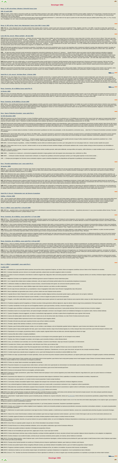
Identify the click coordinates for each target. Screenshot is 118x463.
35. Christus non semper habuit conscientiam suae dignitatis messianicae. (22, 362)
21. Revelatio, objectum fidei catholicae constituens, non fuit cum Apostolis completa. (24, 323)
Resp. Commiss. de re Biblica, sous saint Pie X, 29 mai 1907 (20, 241)
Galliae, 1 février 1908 (8, 196)
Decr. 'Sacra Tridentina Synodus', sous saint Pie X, (17, 113)
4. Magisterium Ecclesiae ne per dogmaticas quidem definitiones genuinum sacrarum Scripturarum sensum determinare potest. (35, 278)
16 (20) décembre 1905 (8, 116)
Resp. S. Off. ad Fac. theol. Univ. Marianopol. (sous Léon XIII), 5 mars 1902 (25, 25)
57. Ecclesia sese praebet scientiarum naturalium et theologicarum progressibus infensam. (26, 428)
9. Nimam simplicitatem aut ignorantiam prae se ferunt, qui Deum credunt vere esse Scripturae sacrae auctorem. (31, 291)
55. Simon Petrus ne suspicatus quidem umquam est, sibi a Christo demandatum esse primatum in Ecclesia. (30, 423)
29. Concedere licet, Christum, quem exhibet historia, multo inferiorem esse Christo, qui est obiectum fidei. (29, 344)
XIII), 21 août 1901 (6, 11)
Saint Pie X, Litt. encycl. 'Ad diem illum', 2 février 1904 (18, 74)
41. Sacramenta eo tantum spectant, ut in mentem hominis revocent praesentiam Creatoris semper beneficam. (30, 379)
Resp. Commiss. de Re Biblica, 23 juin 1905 (15, 101)
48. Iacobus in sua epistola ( (10, 399)
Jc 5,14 (22, 399)
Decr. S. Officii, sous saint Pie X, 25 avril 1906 (16, 207)
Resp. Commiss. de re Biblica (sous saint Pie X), (16, 88)
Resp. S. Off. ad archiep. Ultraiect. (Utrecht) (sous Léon (19, 8)
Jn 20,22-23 (71, 396)
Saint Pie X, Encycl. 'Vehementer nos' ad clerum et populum (20, 193)
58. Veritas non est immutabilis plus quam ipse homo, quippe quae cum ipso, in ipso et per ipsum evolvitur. (29, 430)
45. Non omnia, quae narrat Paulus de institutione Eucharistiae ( (19, 389)
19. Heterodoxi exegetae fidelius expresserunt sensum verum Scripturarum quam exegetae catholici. (28, 318)
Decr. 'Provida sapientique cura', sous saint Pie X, (17, 163)
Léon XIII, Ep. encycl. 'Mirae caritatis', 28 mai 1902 (17, 36)
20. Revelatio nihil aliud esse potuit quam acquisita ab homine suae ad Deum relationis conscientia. (28, 321)
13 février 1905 (5, 91)
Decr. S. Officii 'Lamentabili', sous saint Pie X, (16, 264)
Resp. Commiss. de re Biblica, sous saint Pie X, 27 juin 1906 (20, 216)
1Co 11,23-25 (41, 389)
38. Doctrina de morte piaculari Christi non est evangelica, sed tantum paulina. (23, 370)
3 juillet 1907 (5, 267)
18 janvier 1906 (6, 166)
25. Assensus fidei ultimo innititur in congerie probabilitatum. (18, 334)
